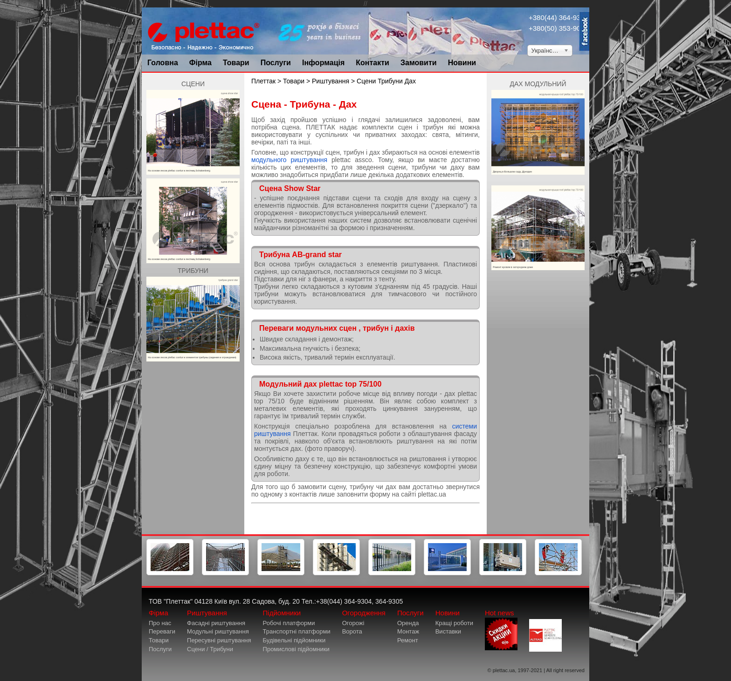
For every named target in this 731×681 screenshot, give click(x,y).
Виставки (448, 631)
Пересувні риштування (219, 640)
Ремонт (407, 640)
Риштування (330, 81)
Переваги (162, 631)
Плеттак (263, 81)
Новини (462, 63)
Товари (236, 63)
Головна (162, 63)
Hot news (501, 629)
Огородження (364, 613)
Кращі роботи (454, 623)
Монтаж (408, 631)
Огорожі (353, 623)
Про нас (160, 623)
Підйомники (282, 613)
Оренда (408, 623)
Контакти (372, 63)
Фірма (200, 63)
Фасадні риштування (216, 623)
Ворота (352, 631)
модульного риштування (289, 159)
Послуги (276, 63)
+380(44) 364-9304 (558, 17)
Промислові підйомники (296, 649)
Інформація (323, 63)
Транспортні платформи (297, 631)
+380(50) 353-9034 (558, 28)
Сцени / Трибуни (210, 649)
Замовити (418, 63)
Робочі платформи (289, 623)
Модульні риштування (218, 631)
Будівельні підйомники (294, 640)
